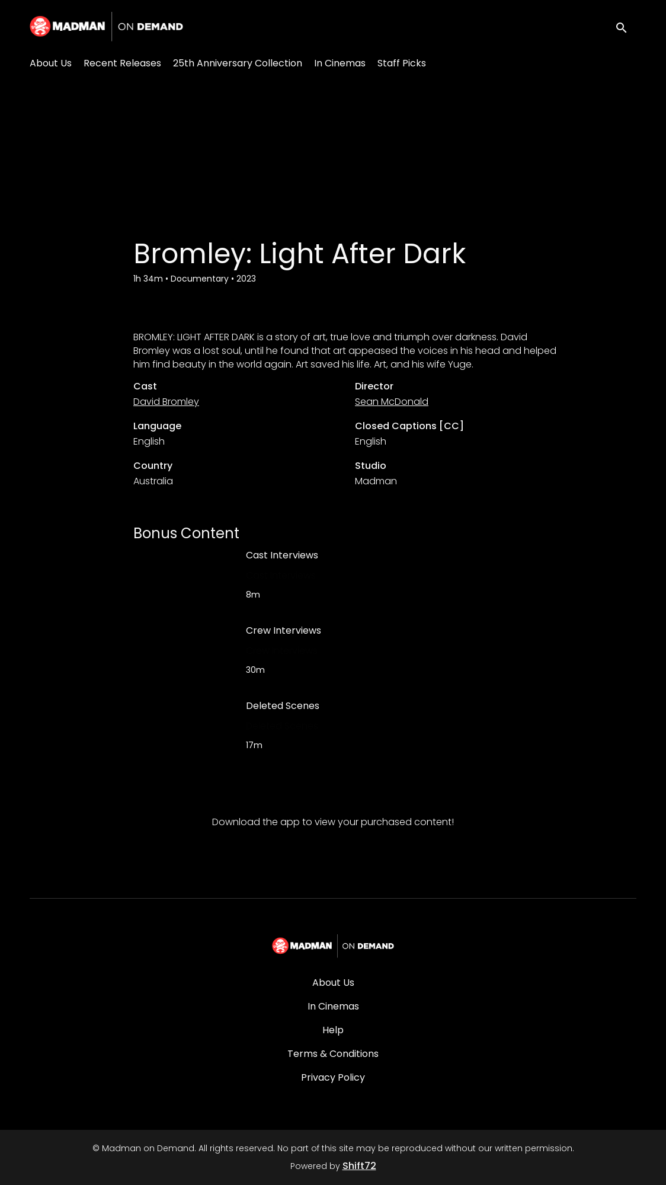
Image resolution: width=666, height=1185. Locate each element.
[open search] (625, 26)
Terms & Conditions (333, 1054)
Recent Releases (122, 63)
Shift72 (359, 1166)
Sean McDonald (391, 401)
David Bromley (166, 401)
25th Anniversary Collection (237, 63)
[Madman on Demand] (333, 946)
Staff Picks (401, 63)
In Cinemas (340, 63)
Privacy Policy (333, 1077)
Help (333, 1030)
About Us (51, 63)
